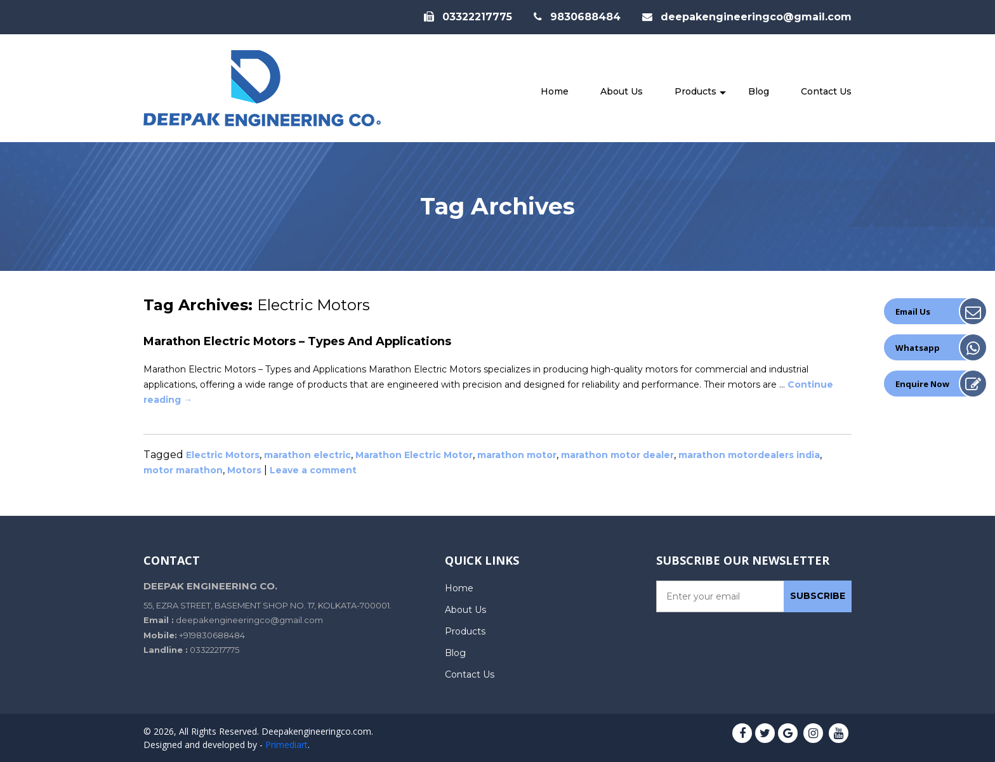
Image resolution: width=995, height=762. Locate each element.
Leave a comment (313, 470)
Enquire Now (922, 384)
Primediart (286, 745)
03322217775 (468, 17)
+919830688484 (212, 635)
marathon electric (307, 455)
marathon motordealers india (749, 455)
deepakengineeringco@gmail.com (747, 17)
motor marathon (183, 470)
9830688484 (577, 17)
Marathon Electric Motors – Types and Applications (297, 341)
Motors (244, 470)
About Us (621, 91)
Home (555, 91)
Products (695, 91)
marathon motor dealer (617, 455)
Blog (758, 91)
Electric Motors (223, 455)
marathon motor (517, 455)
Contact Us (826, 91)
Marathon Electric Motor (414, 455)
